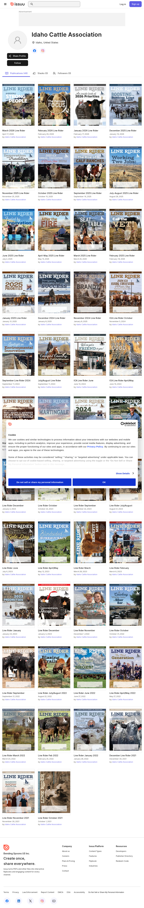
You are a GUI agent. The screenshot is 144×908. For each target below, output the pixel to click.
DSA (68, 892)
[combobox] (57, 4)
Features (93, 856)
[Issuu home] (17, 4)
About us (66, 851)
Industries (93, 866)
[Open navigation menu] (5, 4)
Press (64, 866)
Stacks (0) (40, 73)
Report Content (47, 892)
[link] (122, 4)
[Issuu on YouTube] (53, 900)
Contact (65, 871)
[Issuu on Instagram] (42, 900)
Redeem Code (122, 861)
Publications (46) (16, 73)
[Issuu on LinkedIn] (18, 900)
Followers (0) (62, 73)
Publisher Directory (124, 856)
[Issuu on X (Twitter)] (30, 900)
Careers (65, 856)
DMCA (60, 892)
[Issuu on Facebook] (7, 900)
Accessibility (79, 892)
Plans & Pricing (68, 861)
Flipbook (93, 861)
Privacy (15, 892)
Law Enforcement (29, 892)
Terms (6, 892)
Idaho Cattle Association (15, 137)
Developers (121, 851)
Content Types (95, 851)
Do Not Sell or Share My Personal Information (106, 892)
